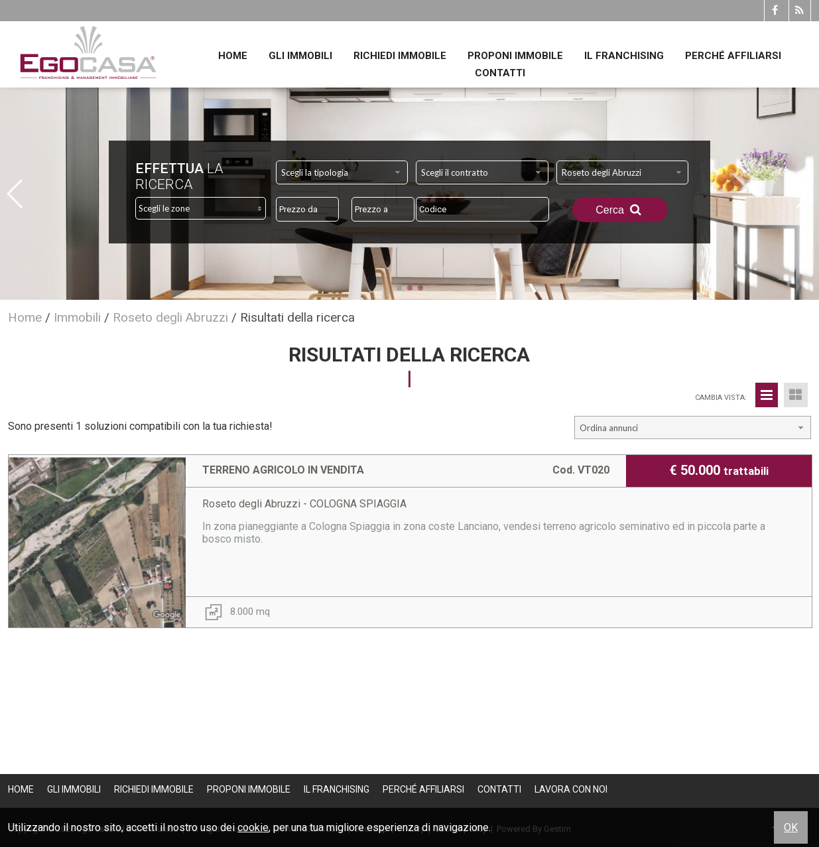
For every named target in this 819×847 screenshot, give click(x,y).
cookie (253, 827)
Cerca (620, 209)
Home (232, 56)
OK (791, 827)
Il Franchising (624, 56)
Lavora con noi (571, 789)
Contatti (500, 73)
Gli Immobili (300, 56)
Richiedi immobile (399, 56)
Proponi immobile (515, 56)
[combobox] (342, 172)
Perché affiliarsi (733, 56)
